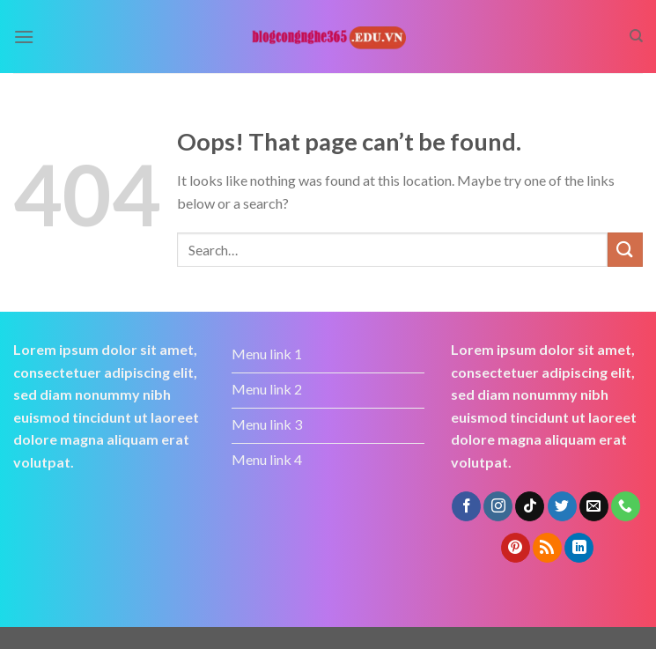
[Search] (636, 36)
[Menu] (23, 36)
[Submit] (625, 249)
